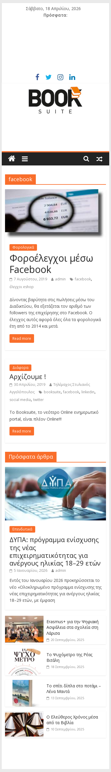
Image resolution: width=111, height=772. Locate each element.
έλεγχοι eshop (21, 286)
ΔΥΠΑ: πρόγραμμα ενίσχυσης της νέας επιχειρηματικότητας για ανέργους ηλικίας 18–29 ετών (55, 551)
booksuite (52, 391)
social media (20, 399)
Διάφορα (20, 367)
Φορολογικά (23, 247)
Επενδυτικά (22, 529)
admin (60, 279)
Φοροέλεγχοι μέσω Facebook (51, 264)
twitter (38, 399)
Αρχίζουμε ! (27, 376)
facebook (83, 279)
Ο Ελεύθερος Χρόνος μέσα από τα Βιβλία (72, 720)
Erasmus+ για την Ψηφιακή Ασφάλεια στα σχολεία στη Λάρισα (72, 627)
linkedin (87, 391)
